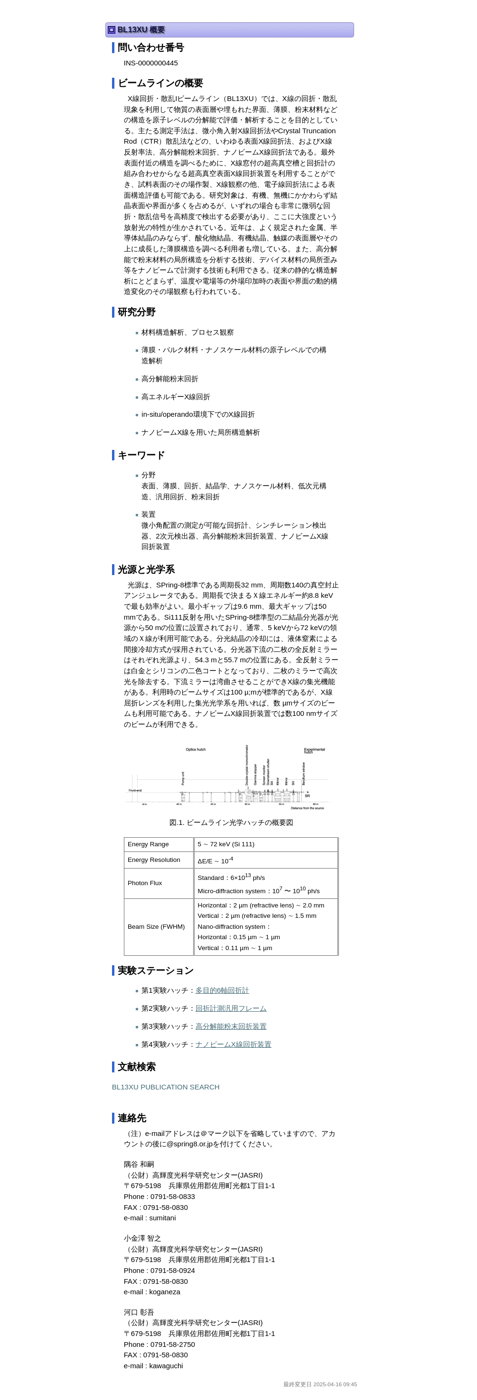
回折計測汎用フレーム (231, 1008)
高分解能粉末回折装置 (231, 1026)
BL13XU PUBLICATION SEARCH (166, 1087)
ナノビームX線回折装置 (233, 1044)
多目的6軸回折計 (222, 990)
